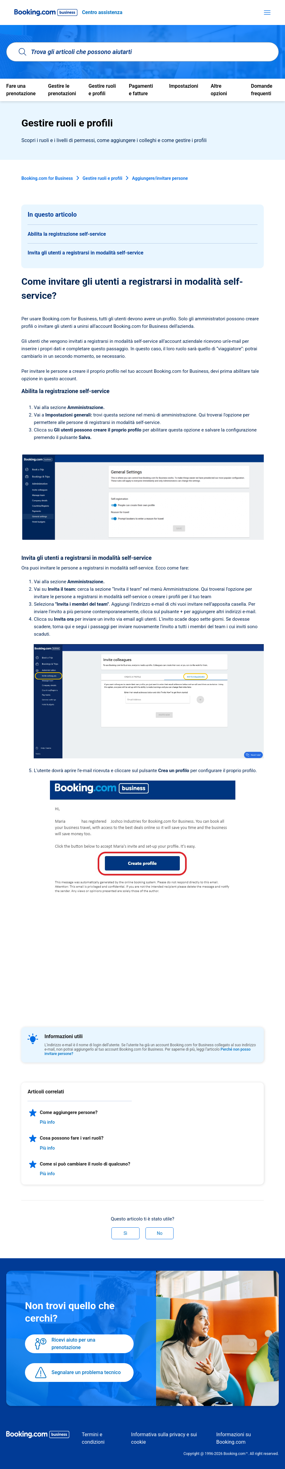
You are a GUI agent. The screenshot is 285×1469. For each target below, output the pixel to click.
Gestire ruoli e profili (102, 178)
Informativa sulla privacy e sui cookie (164, 1438)
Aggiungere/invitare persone (160, 178)
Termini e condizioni (93, 1438)
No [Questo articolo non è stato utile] (159, 1233)
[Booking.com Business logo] (37, 1435)
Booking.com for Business (47, 178)
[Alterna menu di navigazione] (267, 12)
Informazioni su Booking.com (233, 1438)
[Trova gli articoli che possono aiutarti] (142, 51)
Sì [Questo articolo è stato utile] (125, 1233)
